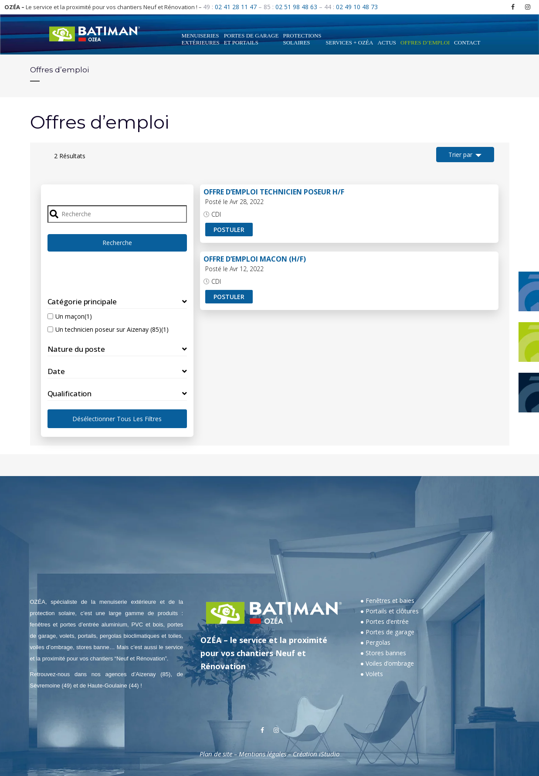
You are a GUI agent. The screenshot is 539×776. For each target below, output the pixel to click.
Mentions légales (262, 753)
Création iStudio (316, 753)
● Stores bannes (383, 653)
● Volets (371, 674)
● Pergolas (375, 642)
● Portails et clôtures (389, 611)
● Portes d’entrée (384, 621)
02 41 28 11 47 (236, 7)
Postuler (229, 229)
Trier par (460, 154)
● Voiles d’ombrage (387, 663)
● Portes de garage (387, 632)
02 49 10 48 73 (357, 7)
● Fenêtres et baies (387, 600)
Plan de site (216, 753)
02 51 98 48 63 (296, 7)
